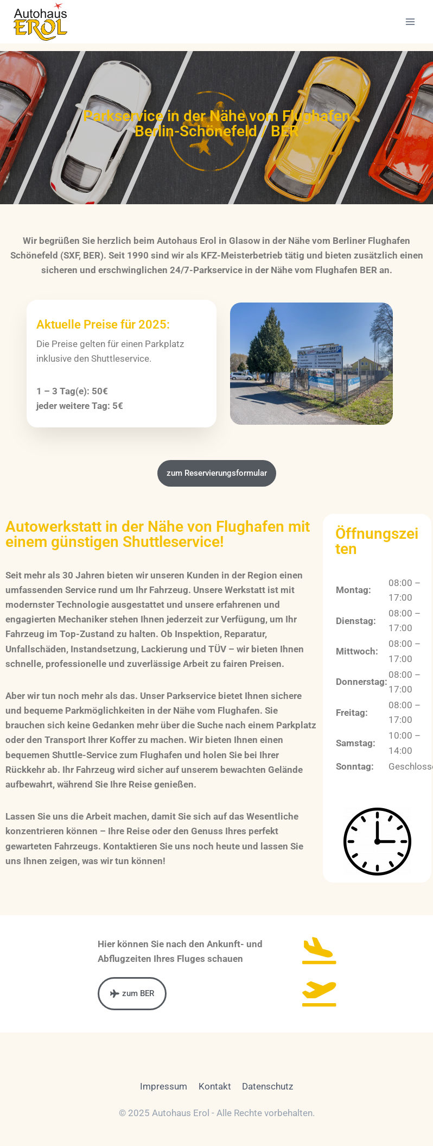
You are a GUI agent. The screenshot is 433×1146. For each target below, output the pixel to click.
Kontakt (215, 1086)
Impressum (163, 1086)
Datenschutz (267, 1086)
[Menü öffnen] (410, 21)
